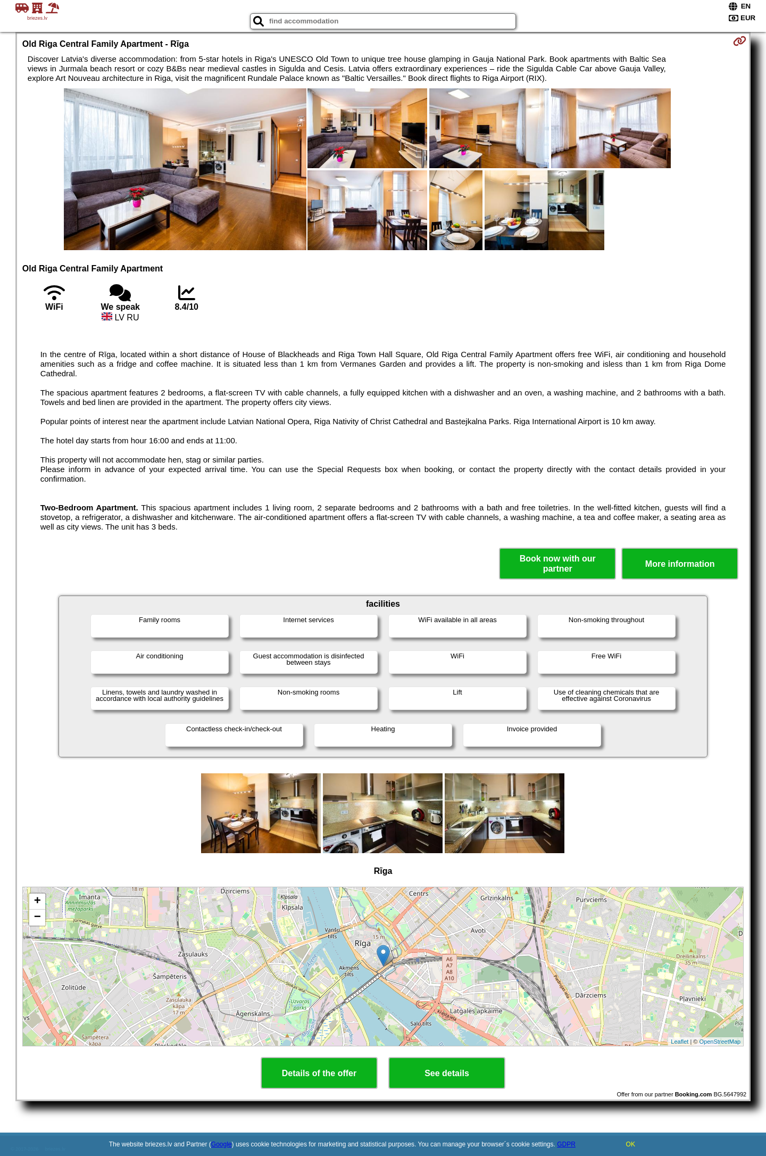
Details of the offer (319, 1073)
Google (221, 1144)
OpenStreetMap (720, 1041)
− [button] (37, 918)
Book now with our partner (558, 563)
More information (680, 563)
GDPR (566, 1144)
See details (446, 1073)
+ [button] (37, 902)
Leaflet (679, 1041)
